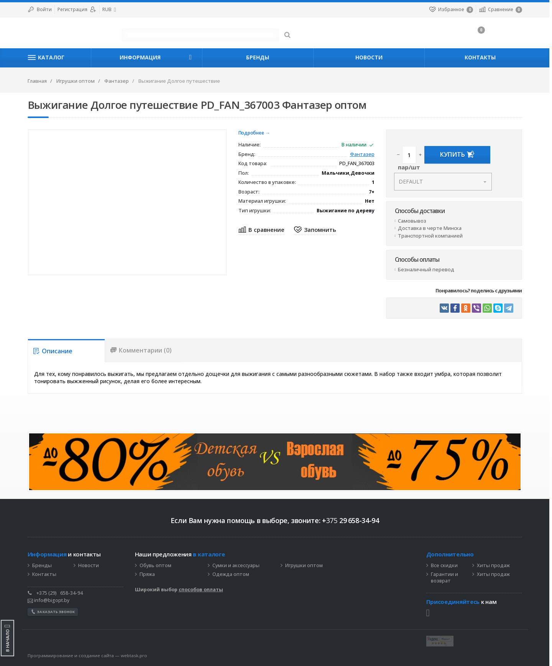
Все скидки (445, 566)
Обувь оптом (156, 566)
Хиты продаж (494, 566)
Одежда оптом (232, 574)
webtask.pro (135, 655)
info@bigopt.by (50, 600)
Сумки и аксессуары (237, 566)
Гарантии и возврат (445, 577)
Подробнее (252, 133)
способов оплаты (202, 589)
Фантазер (363, 154)
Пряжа (148, 574)
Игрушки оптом (305, 566)
